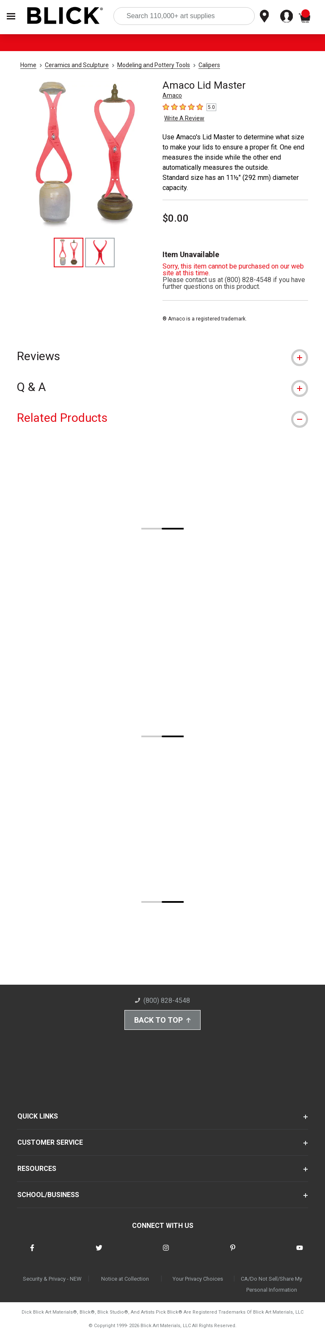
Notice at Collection (125, 1279)
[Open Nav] (11, 16)
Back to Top (162, 1020)
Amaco (172, 95)
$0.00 (175, 218)
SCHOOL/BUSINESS (48, 1195)
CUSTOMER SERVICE (50, 1142)
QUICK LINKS (37, 1116)
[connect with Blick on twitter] (99, 1253)
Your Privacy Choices (198, 1279)
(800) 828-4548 (162, 1001)
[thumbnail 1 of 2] (68, 252)
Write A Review (184, 118)
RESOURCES (36, 1169)
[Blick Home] (65, 16)
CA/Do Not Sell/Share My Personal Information (271, 1284)
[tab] (162, 356)
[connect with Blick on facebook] (32, 1253)
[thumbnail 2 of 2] (100, 252)
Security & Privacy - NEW (52, 1279)
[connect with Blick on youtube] (299, 1253)
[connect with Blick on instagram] (165, 1253)
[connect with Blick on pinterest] (232, 1253)
